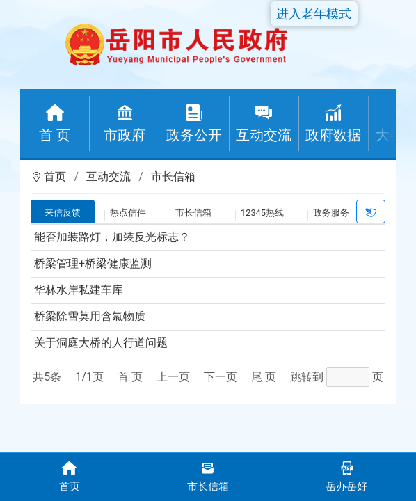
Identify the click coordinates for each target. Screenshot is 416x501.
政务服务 (331, 212)
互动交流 (108, 176)
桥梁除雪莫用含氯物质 (89, 316)
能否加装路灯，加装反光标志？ (112, 237)
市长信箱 (173, 176)
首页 (55, 176)
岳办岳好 (347, 476)
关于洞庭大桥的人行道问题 (101, 342)
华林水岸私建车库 (78, 289)
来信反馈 (63, 212)
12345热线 (262, 212)
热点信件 (128, 212)
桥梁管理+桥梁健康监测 (93, 263)
